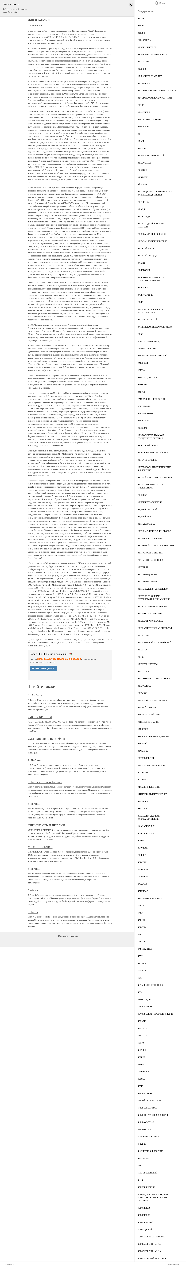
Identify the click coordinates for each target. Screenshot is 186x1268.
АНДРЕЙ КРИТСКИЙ (147, 509)
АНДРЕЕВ (142, 495)
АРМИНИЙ (143, 729)
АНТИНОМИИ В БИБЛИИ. (150, 538)
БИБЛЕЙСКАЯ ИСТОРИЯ (149, 1100)
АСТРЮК (142, 780)
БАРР (140, 913)
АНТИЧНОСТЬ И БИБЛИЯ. (150, 553)
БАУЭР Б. (142, 963)
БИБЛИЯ (142, 1144)
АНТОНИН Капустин (147, 582)
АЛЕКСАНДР (144, 216)
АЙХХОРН (143, 177)
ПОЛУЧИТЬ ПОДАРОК (43, 668)
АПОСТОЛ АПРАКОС (148, 664)
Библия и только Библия (45, 782)
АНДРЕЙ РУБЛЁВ (146, 517)
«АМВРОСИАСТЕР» (147, 348)
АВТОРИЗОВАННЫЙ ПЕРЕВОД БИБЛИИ (157, 90)
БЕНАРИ (142, 1021)
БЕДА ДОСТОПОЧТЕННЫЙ (151, 985)
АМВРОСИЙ (143, 363)
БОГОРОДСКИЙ (145, 1229)
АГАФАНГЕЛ (144, 112)
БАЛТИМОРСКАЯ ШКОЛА (150, 898)
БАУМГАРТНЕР (145, 949)
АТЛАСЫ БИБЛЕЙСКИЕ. (149, 787)
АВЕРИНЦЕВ (144, 83)
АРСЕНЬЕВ (143, 751)
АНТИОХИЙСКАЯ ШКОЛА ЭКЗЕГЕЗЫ (156, 545)
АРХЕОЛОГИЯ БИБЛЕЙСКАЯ (151, 765)
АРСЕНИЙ (142, 744)
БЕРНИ (141, 1064)
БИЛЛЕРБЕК (143, 1158)
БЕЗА (140, 992)
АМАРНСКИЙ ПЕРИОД (149, 341)
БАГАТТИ (142, 862)
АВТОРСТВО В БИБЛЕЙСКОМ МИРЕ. (155, 98)
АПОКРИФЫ (143, 635)
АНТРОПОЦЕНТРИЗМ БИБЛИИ (152, 606)
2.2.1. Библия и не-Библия (46, 738)
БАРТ (140, 934)
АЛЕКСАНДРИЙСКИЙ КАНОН (152, 234)
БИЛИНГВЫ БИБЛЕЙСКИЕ (150, 1151)
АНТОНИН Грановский (148, 574)
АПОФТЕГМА (144, 686)
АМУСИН (142, 385)
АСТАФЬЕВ (143, 772)
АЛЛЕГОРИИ (144, 270)
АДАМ (141, 141)
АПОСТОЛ (143, 650)
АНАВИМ (142, 428)
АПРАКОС (142, 693)
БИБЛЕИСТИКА (145, 1093)
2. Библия (34, 760)
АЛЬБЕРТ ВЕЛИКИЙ (147, 320)
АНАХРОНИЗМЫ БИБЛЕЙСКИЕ (153, 453)
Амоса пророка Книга (147, 377)
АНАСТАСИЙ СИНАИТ (148, 445)
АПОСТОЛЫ (143, 671)
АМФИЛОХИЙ (144, 406)
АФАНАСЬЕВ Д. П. (146, 826)
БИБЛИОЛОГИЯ (145, 1129)
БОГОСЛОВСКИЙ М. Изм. (150, 1251)
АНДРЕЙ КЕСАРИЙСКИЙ (150, 502)
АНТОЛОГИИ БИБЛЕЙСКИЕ (151, 560)
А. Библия (35, 695)
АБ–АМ (141, 18)
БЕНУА (141, 1043)
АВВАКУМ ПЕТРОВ (147, 47)
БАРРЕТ (141, 920)
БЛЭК (140, 1180)
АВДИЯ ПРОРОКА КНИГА (150, 76)
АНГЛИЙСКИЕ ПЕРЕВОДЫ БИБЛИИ (155, 477)
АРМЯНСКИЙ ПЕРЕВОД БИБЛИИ (153, 736)
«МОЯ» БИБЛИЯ (40, 717)
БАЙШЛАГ (143, 891)
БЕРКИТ (141, 1057)
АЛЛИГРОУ (143, 288)
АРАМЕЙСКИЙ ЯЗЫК (148, 707)
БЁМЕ (140, 1086)
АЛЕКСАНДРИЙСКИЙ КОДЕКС (152, 241)
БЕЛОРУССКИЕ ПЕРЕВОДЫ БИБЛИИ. (155, 1014)
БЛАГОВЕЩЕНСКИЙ (147, 1173)
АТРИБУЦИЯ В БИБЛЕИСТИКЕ (152, 794)
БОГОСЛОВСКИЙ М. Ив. (149, 1244)
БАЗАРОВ (142, 884)
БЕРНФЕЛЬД (143, 1072)
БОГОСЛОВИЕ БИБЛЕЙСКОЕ (151, 1237)
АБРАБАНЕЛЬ (144, 40)
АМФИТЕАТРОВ (145, 413)
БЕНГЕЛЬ (142, 1028)
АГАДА (141, 105)
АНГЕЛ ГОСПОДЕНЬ (147, 460)
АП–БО (141, 657)
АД (139, 134)
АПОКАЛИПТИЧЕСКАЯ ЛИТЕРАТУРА (155, 628)
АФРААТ (142, 840)
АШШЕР (142, 855)
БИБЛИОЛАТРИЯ (146, 1122)
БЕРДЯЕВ (142, 1050)
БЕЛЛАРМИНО (145, 1007)
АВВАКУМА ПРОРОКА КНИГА (152, 54)
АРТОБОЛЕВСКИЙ (146, 758)
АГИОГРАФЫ (144, 127)
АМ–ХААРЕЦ (144, 421)
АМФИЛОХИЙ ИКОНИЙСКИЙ (152, 399)
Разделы (74, 936)
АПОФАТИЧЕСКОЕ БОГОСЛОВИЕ (154, 679)
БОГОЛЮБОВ (144, 1215)
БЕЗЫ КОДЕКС (145, 999)
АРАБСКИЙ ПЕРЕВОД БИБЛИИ (152, 700)
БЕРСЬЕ (141, 1079)
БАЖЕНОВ (143, 877)
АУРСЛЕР (142, 809)
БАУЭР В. (142, 970)
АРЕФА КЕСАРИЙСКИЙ (149, 715)
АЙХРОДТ (142, 170)
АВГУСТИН (143, 62)
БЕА (140, 978)
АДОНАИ (142, 148)
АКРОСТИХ (143, 202)
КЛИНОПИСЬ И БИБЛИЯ (46, 825)
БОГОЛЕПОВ (144, 1208)
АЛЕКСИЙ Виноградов (148, 256)
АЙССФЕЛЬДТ (144, 163)
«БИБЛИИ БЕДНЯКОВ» (148, 1137)
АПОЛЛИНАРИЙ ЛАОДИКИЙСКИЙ (154, 642)
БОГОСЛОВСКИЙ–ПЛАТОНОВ (152, 1258)
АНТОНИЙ (143, 567)
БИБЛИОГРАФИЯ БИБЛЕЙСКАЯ (153, 1115)
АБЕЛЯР (141, 33)
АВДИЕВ (142, 69)
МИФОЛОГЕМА (173, 1265)
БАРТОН (142, 942)
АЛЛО (140, 302)
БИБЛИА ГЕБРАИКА (147, 1108)
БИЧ (140, 1165)
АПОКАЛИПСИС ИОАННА (150, 621)
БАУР (140, 956)
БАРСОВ (142, 927)
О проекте (63, 936)
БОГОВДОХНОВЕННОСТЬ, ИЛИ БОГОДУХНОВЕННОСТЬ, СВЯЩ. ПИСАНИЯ (153, 1197)
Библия (33, 890)
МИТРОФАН (9, 1265)
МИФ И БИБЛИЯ (40, 847)
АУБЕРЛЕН (143, 801)
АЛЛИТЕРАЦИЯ (145, 295)
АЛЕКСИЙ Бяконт (146, 248)
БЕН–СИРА (143, 1035)
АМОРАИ (142, 370)
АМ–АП (141, 392)
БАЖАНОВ (143, 869)
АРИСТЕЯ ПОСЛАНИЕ (148, 722)
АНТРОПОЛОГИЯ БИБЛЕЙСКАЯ (153, 589)
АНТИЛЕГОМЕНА (146, 524)
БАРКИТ (141, 905)
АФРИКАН (143, 848)
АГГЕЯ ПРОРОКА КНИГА (150, 119)
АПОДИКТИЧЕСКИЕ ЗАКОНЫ (152, 614)
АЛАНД (141, 209)
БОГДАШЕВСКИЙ (146, 1187)
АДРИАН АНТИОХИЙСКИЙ (151, 155)
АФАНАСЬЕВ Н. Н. (146, 833)
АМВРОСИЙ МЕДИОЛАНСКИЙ (152, 356)
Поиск (159, 3)
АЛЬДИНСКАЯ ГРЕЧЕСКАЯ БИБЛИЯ (155, 327)
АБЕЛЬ (141, 26)
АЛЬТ (140, 334)
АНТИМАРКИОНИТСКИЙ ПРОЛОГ (154, 531)
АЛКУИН (142, 263)
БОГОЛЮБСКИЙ (145, 1222)
